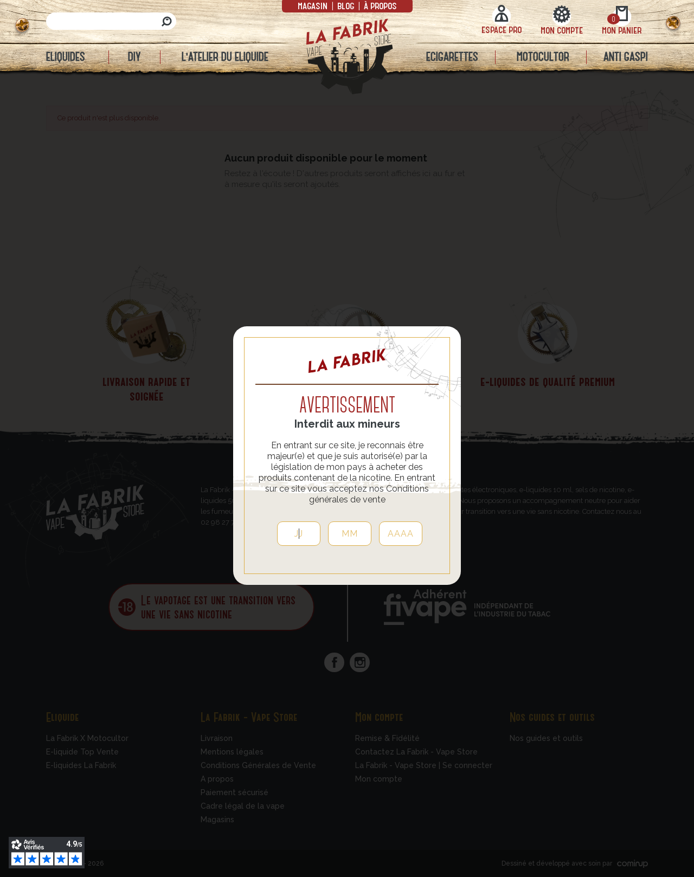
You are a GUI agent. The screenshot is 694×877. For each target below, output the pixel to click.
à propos (379, 5)
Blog (345, 5)
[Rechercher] (111, 21)
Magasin (314, 5)
